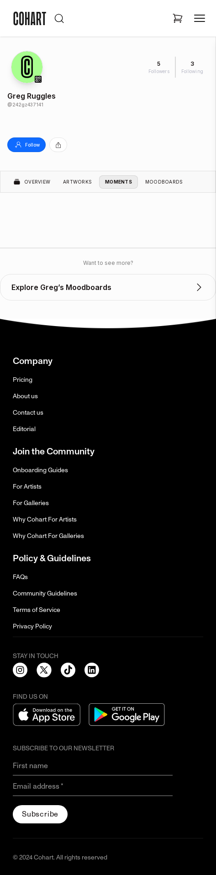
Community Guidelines (45, 593)
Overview (31, 181)
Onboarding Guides (40, 470)
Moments (118, 181)
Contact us (28, 412)
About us (25, 396)
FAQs (20, 577)
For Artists (27, 486)
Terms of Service (36, 610)
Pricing (22, 379)
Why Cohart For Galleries (48, 536)
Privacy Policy (32, 626)
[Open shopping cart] (178, 18)
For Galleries (31, 503)
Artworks (77, 181)
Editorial (24, 429)
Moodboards (164, 181)
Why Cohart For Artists (45, 519)
